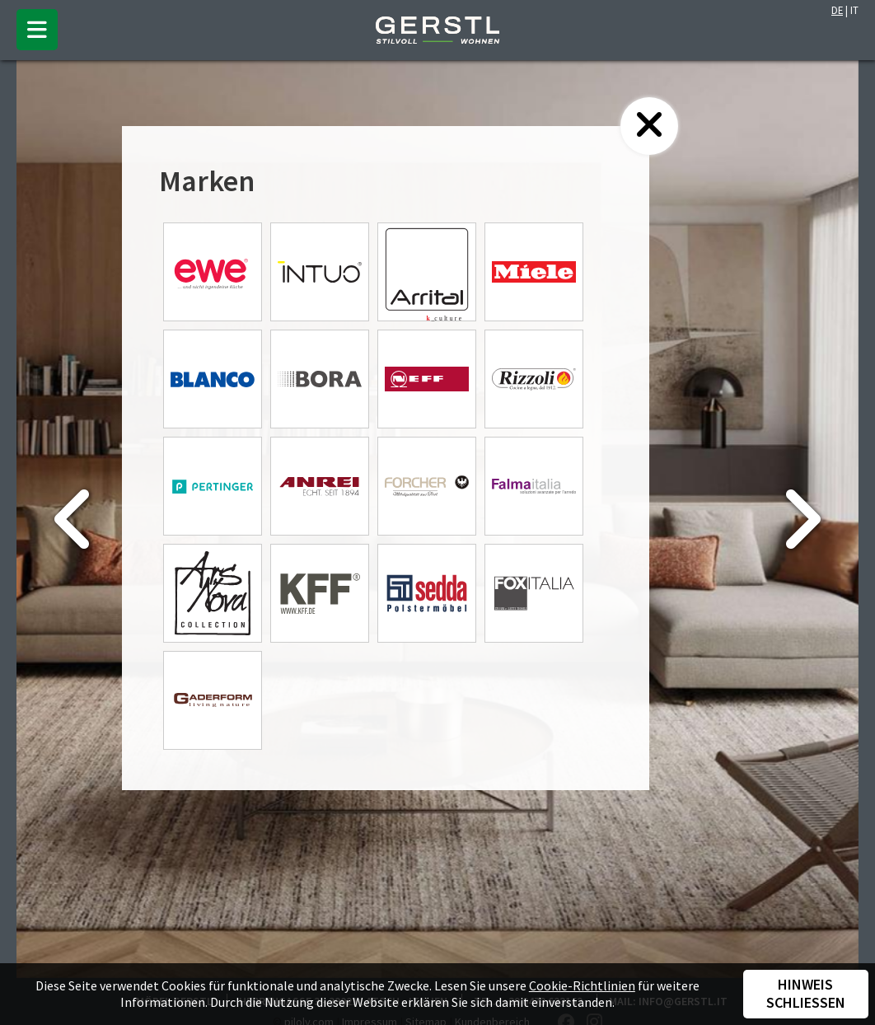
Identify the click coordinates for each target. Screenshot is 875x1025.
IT (854, 9)
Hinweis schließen (805, 994)
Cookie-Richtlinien (582, 985)
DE (837, 9)
